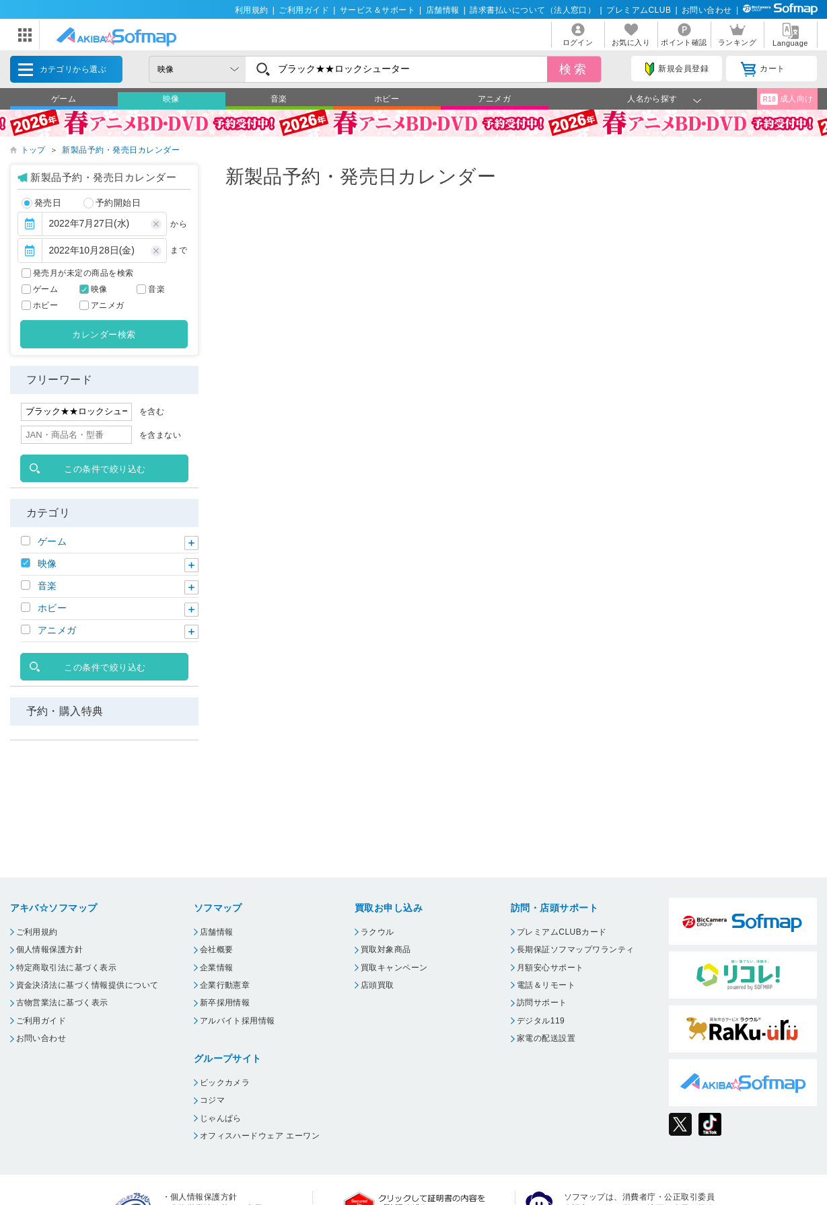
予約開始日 (112, 203)
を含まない (160, 435)
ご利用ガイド (304, 10)
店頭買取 (377, 985)
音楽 (279, 99)
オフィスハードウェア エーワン (260, 1135)
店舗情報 (443, 10)
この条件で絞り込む (104, 469)
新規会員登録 (677, 69)
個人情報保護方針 (49, 949)
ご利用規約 (37, 932)
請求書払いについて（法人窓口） (533, 10)
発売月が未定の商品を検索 (83, 273)
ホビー (386, 99)
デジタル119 (541, 1020)
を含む (151, 411)
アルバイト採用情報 (237, 1020)
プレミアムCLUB (638, 10)
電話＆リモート (546, 985)
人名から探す (652, 99)
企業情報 (216, 967)
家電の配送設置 (546, 1038)
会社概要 (216, 949)
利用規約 (251, 10)
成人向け (786, 99)
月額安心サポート (550, 967)
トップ (33, 150)
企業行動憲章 (225, 985)
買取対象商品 (386, 949)
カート (763, 69)
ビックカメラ (225, 1082)
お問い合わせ (707, 10)
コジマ (212, 1100)
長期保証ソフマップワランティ (576, 949)
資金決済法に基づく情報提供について (87, 985)
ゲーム (63, 99)
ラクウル (377, 932)
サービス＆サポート (377, 10)
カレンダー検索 (103, 334)
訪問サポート (542, 1002)
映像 (171, 99)
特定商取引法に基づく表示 (66, 967)
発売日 (41, 203)
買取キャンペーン (394, 967)
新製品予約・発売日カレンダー (121, 150)
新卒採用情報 (225, 1002)
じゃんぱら (221, 1118)
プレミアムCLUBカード (562, 932)
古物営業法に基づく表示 (62, 1002)
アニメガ (494, 99)
